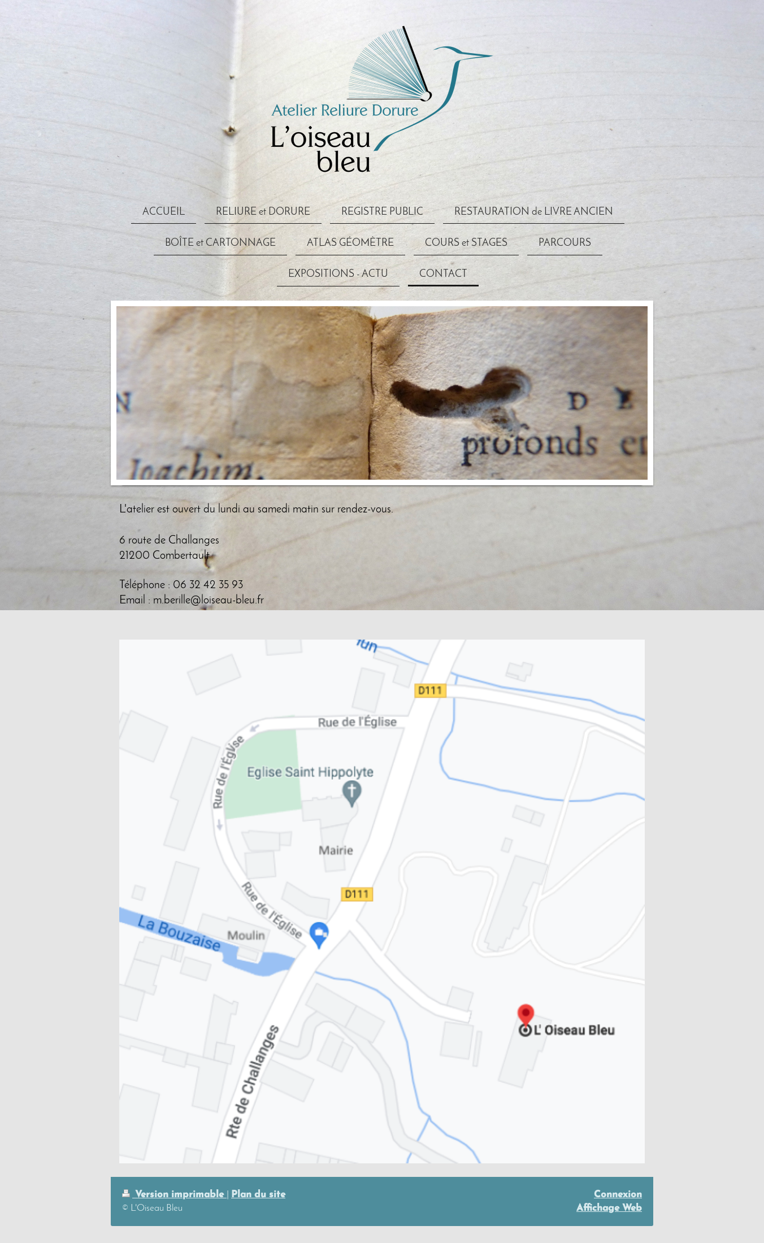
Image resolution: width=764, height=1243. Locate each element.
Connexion (618, 1194)
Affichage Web (609, 1208)
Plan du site (258, 1194)
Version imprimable (174, 1194)
